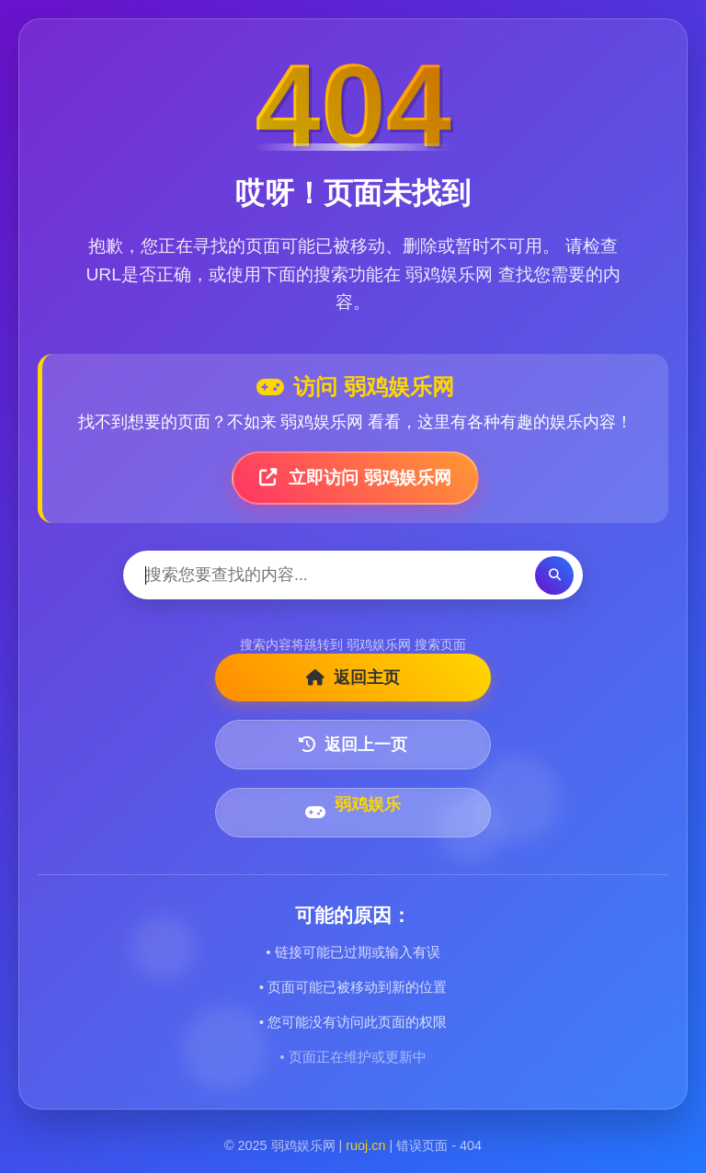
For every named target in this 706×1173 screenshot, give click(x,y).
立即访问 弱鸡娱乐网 (355, 477)
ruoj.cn (365, 1145)
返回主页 (353, 677)
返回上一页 (353, 744)
